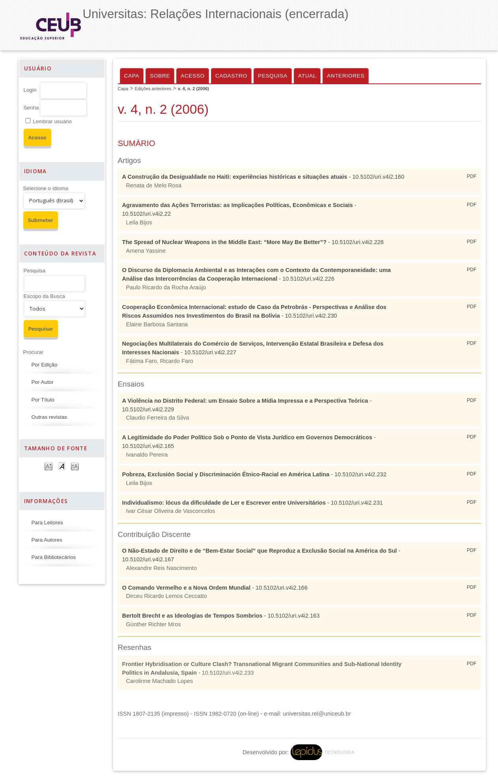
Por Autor (43, 382)
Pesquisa (35, 271)
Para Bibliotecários (54, 557)
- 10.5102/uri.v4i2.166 (215, 588)
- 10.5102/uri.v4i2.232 (254, 474)
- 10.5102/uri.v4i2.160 (263, 177)
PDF (472, 176)
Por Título (43, 400)
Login (30, 90)
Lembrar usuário (52, 121)
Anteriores (345, 76)
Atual (307, 76)
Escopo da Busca (44, 296)
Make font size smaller (48, 465)
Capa (132, 76)
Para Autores (47, 540)
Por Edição (45, 365)
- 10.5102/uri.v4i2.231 (252, 503)
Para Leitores (47, 523)
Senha (31, 108)
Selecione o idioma (45, 188)
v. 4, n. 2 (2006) (193, 88)
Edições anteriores (153, 88)
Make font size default (62, 465)
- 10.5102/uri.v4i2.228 (253, 242)
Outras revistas (49, 417)
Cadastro (231, 76)
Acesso (193, 76)
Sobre (160, 76)
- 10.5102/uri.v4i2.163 (221, 615)
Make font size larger (75, 465)
